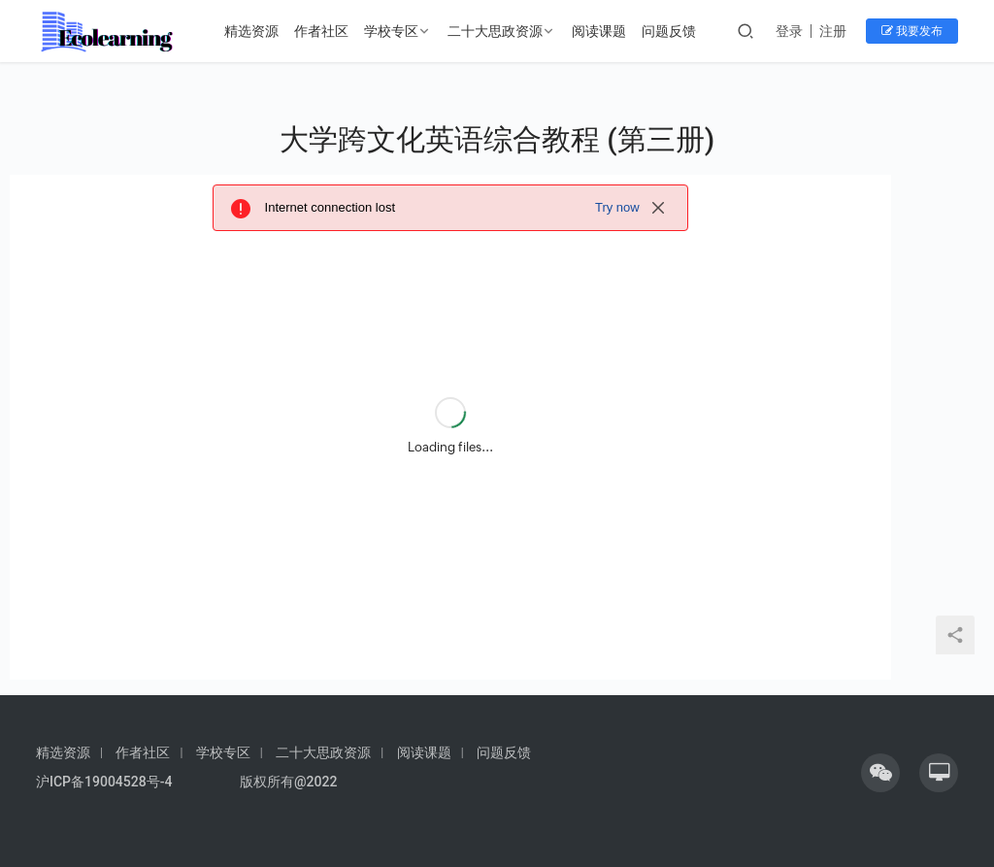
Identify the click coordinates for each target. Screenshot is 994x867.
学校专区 (391, 31)
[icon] (880, 772)
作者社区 (321, 31)
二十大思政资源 (495, 31)
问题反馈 (669, 31)
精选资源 (251, 31)
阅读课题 (599, 31)
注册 (832, 31)
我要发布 (912, 31)
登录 (789, 31)
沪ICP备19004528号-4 (106, 781)
